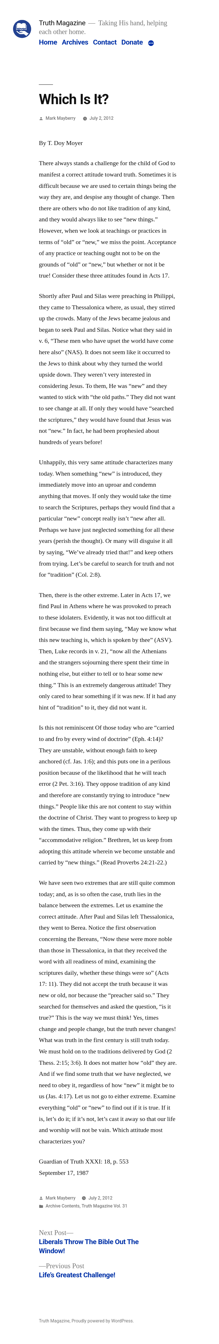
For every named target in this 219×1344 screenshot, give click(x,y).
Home (48, 42)
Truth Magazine (62, 23)
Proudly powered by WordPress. (102, 1321)
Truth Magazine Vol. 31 (104, 1206)
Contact (104, 42)
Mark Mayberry (60, 118)
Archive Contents (63, 1206)
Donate (132, 42)
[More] (151, 43)
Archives (75, 42)
